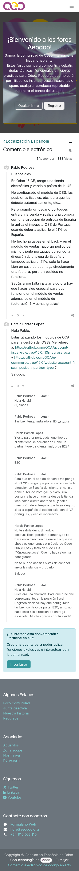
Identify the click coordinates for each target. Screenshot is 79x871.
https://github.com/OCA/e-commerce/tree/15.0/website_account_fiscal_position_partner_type (43, 362)
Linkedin (11, 792)
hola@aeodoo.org (24, 829)
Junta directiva (15, 708)
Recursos (10, 718)
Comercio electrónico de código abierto (39, 865)
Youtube (12, 797)
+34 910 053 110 (23, 834)
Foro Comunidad (16, 703)
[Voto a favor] (12, 315)
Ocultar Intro (28, 106)
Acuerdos (11, 745)
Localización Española (26, 141)
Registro (54, 106)
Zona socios (13, 750)
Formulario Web (23, 824)
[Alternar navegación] (71, 6)
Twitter (11, 787)
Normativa (11, 755)
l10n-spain (11, 760)
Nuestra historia (16, 713)
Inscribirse (18, 664)
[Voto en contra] (23, 315)
